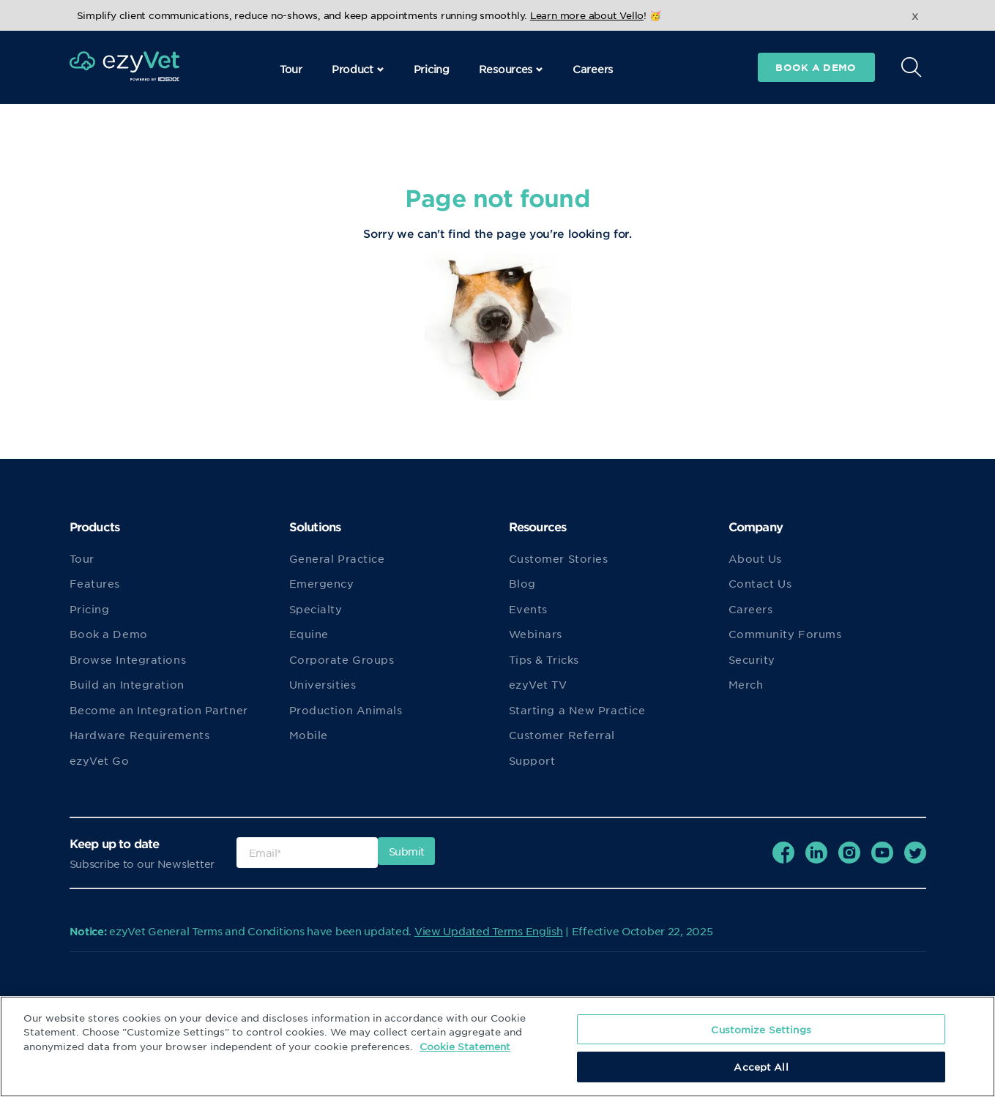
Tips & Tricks (544, 659)
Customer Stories (558, 558)
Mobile (308, 734)
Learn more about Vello (587, 15)
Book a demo (815, 67)
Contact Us (760, 583)
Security (751, 659)
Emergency (321, 583)
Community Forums (785, 633)
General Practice (337, 558)
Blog (522, 583)
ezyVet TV (538, 684)
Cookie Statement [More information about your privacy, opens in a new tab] (465, 1046)
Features (95, 583)
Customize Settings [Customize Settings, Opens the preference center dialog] (760, 1029)
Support (532, 760)
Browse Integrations (128, 659)
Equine (309, 633)
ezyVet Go (100, 760)
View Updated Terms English (488, 930)
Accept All (761, 1066)
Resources (511, 68)
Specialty (316, 608)
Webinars (535, 633)
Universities (323, 684)
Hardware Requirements (140, 734)
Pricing (432, 68)
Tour (291, 68)
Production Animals (346, 709)
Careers (593, 68)
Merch (746, 684)
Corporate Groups (342, 659)
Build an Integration (127, 684)
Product (358, 68)
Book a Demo (109, 633)
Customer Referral (562, 734)
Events (528, 608)
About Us (755, 558)
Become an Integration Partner (159, 709)
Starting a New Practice (577, 709)
